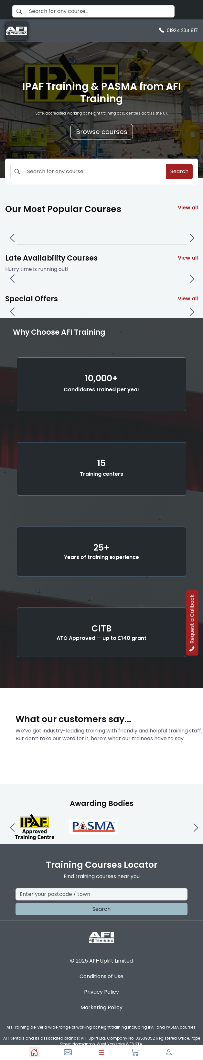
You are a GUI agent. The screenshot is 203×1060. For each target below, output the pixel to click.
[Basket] (135, 1052)
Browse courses (101, 131)
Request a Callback (192, 623)
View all (188, 207)
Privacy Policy (101, 992)
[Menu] (101, 1052)
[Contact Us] (68, 1052)
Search (179, 171)
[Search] (193, 10)
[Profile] (169, 1052)
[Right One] (191, 233)
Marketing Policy (101, 1007)
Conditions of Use (101, 976)
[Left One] (11, 233)
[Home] (34, 1052)
